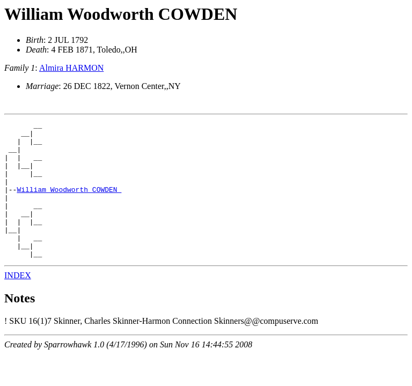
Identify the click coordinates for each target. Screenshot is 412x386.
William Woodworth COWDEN (120, 14)
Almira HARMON (71, 67)
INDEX (17, 302)
